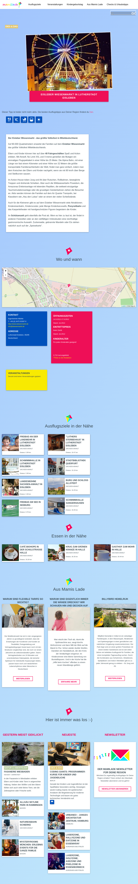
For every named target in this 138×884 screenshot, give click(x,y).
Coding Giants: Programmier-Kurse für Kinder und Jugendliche (68, 775)
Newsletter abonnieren (115, 789)
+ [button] (6, 271)
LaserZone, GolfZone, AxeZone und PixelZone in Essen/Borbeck (75, 861)
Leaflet (123, 306)
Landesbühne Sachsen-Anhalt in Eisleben (31, 484)
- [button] (6, 275)
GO (133, 13)
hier (91, 112)
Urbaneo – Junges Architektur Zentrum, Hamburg (77, 818)
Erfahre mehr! (69, 682)
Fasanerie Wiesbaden (17, 772)
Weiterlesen (23, 679)
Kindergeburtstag (75, 4)
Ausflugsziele (34, 4)
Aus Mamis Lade (95, 4)
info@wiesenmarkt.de (16, 326)
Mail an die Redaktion (62, 358)
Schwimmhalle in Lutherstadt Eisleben (30, 463)
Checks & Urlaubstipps (117, 4)
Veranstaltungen (55, 4)
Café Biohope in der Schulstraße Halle (31, 550)
